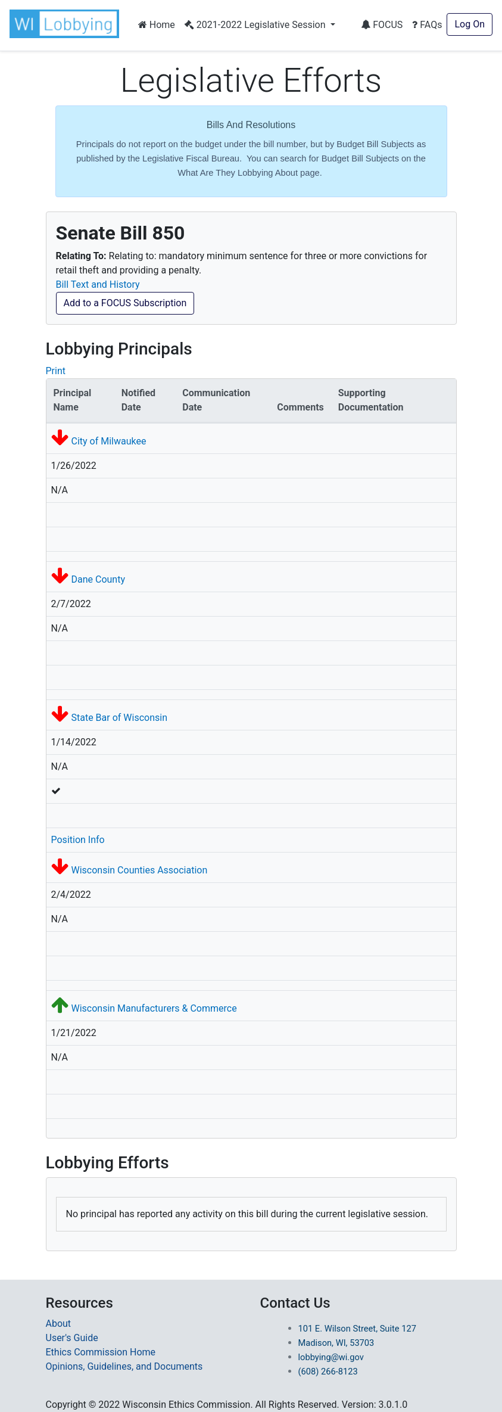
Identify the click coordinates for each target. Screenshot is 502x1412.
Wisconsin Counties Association (139, 870)
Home (156, 24)
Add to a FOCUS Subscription (125, 303)
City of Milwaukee (108, 441)
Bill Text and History (98, 284)
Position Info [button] (78, 839)
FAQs (427, 24)
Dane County (98, 579)
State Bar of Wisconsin (119, 717)
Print (56, 371)
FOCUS (382, 24)
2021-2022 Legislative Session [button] (256, 24)
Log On (469, 24)
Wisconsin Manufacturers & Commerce (153, 1008)
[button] (67, 24)
